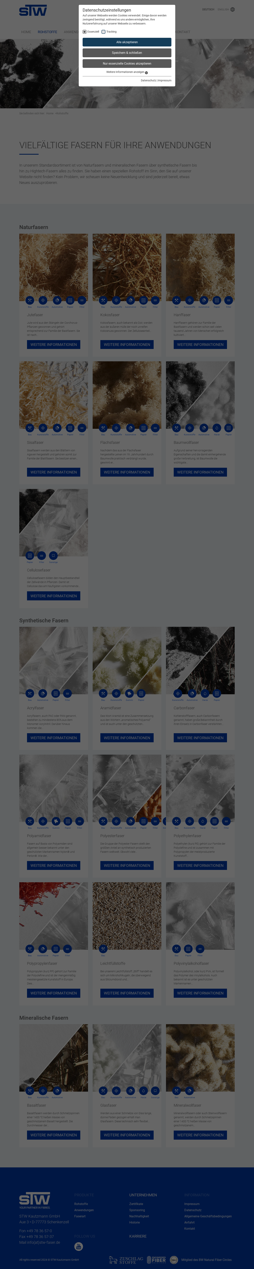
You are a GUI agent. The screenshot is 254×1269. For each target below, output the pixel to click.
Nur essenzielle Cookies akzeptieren (127, 63)
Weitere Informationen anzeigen (127, 71)
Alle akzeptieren (127, 42)
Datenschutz (148, 80)
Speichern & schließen (127, 53)
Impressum (164, 80)
